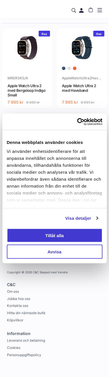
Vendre (63, 272)
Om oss (13, 291)
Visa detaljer (78, 218)
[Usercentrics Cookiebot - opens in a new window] (77, 122)
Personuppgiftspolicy (24, 355)
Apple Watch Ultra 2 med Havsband (79, 88)
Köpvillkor (15, 320)
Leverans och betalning (26, 340)
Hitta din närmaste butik (26, 313)
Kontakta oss (17, 305)
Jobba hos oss (18, 299)
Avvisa (55, 251)
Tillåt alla (54, 235)
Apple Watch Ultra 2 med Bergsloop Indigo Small (27, 90)
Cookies (13, 347)
